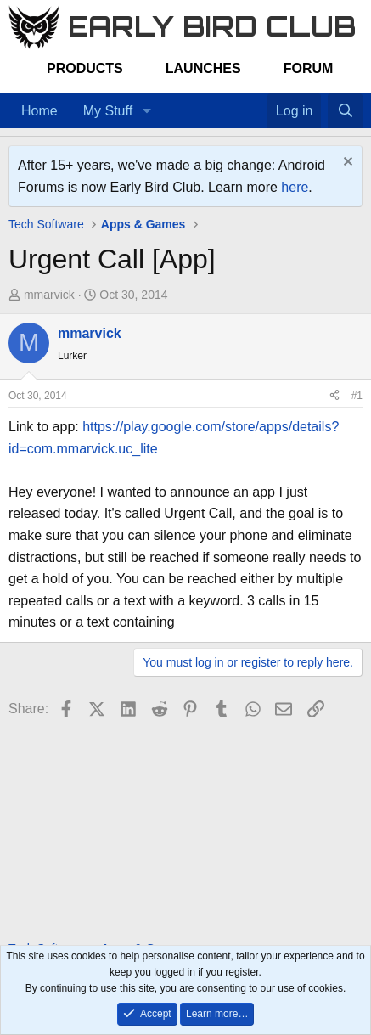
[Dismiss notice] (346, 163)
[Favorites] (258, 100)
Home (39, 111)
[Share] (334, 396)
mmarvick (49, 294)
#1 (357, 396)
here (294, 187)
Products (85, 68)
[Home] (241, 100)
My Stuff (107, 111)
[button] (146, 111)
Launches (203, 68)
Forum (309, 68)
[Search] (345, 111)
